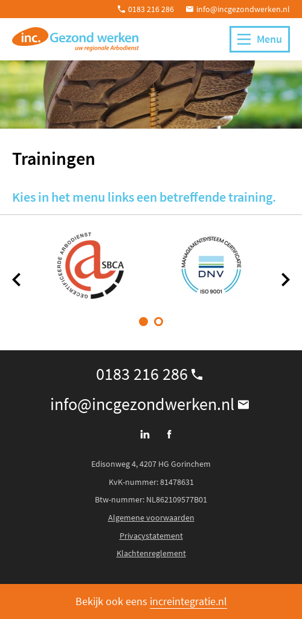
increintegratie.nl (188, 601)
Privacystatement (151, 535)
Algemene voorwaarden (151, 517)
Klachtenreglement (151, 553)
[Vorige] (16, 280)
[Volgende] (285, 280)
